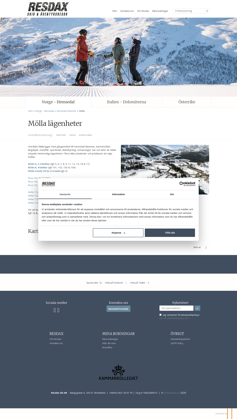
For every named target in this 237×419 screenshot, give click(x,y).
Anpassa (118, 234)
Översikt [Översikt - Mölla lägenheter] (61, 134)
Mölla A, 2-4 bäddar (39, 163)
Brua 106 (32, 181)
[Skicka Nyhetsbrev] (197, 308)
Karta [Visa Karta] (73, 134)
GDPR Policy (177, 343)
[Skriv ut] (200, 247)
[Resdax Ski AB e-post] (171, 392)
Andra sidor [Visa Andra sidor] (85, 134)
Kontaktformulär (118, 308)
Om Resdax (143, 10)
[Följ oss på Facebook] (55, 309)
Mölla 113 (33, 199)
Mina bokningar (160, 10)
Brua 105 (32, 177)
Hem (114, 10)
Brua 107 (32, 185)
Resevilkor (107, 347)
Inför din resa (109, 343)
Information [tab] (118, 192)
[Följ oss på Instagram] (58, 309)
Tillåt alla (163, 234)
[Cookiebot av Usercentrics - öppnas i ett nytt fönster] (171, 182)
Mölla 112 (33, 195)
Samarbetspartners (180, 339)
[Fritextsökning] (189, 10)
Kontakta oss (127, 10)
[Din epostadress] (176, 308)
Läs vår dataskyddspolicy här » (174, 318)
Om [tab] (165, 192)
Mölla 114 (33, 202)
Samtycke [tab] (72, 192)
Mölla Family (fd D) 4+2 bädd (44, 170)
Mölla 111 (33, 192)
